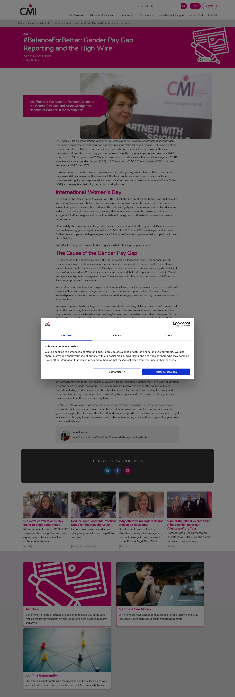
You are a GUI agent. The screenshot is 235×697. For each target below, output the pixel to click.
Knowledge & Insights (39, 23)
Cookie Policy (171, 689)
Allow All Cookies (166, 371)
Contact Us (116, 644)
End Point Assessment (179, 648)
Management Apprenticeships (183, 644)
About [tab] (168, 335)
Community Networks (121, 656)
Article (57, 23)
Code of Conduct (152, 689)
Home (21, 23)
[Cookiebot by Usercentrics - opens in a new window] (175, 324)
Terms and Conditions (130, 689)
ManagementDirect (177, 660)
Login (195, 6)
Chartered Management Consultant (186, 656)
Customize (117, 371)
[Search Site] (159, 6)
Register (209, 6)
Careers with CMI (119, 660)
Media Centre (117, 648)
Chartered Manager (177, 652)
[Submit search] (183, 6)
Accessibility (204, 689)
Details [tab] (117, 335)
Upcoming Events (119, 652)
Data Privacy (188, 689)
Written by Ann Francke (37, 56)
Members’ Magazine (177, 664)
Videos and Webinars (83, 546)
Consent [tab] (66, 335)
